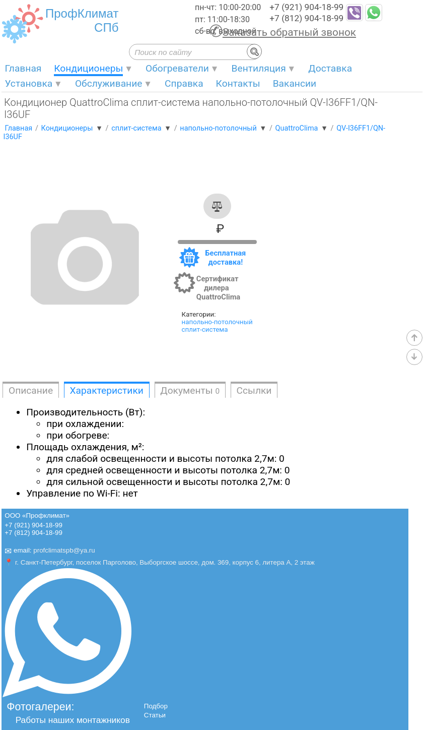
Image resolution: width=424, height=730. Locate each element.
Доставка (330, 68)
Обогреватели (177, 68)
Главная (23, 68)
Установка (28, 83)
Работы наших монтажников (73, 720)
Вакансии (294, 83)
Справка (184, 83)
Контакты (238, 83)
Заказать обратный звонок (289, 32)
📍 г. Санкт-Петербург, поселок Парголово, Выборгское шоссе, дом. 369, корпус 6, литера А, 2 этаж (159, 562)
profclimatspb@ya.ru (64, 551)
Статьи (155, 715)
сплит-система (205, 329)
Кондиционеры (88, 68)
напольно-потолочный (217, 322)
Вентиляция (259, 68)
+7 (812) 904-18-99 (306, 18)
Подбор (156, 706)
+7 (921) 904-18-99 (306, 7)
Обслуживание (109, 83)
